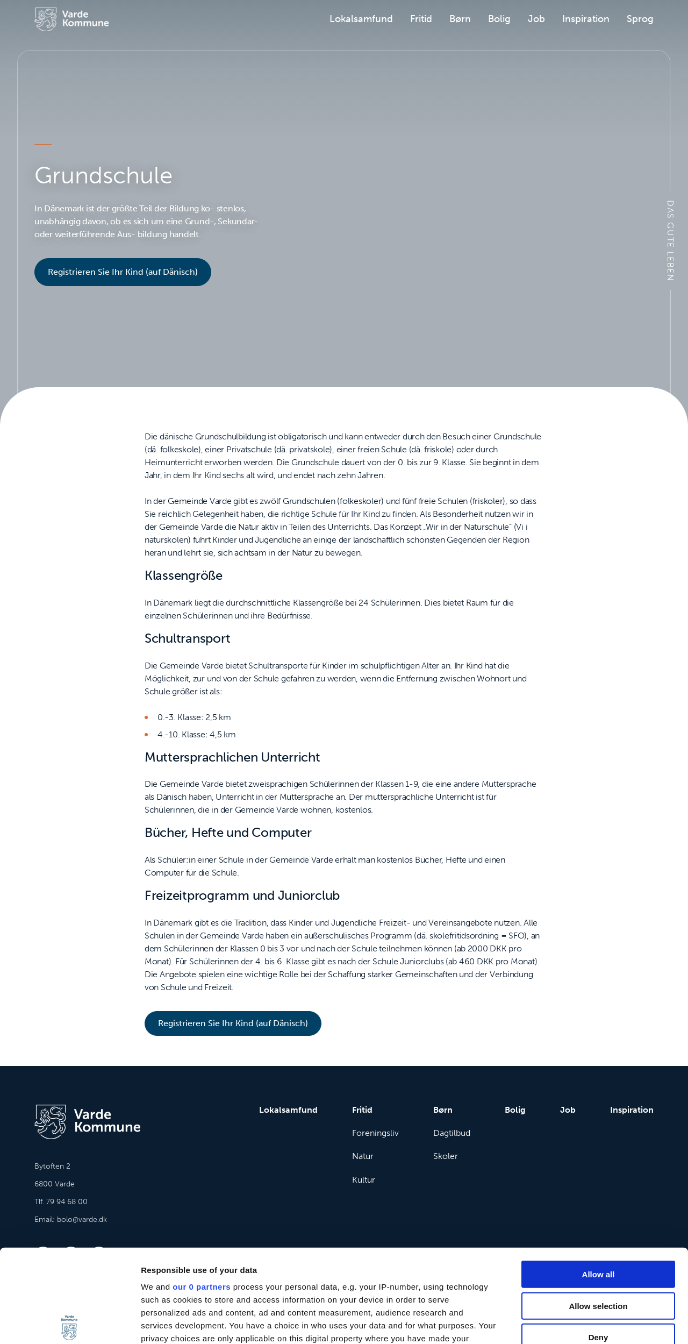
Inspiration (586, 19)
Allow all (598, 1178)
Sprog (640, 19)
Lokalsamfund (361, 19)
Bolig (499, 19)
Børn (460, 19)
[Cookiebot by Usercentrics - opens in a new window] (70, 1323)
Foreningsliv (375, 1133)
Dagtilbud (451, 1133)
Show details (564, 1322)
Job (536, 19)
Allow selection (598, 1209)
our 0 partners (202, 1190)
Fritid (421, 19)
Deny (598, 1241)
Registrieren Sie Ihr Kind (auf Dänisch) (123, 272)
